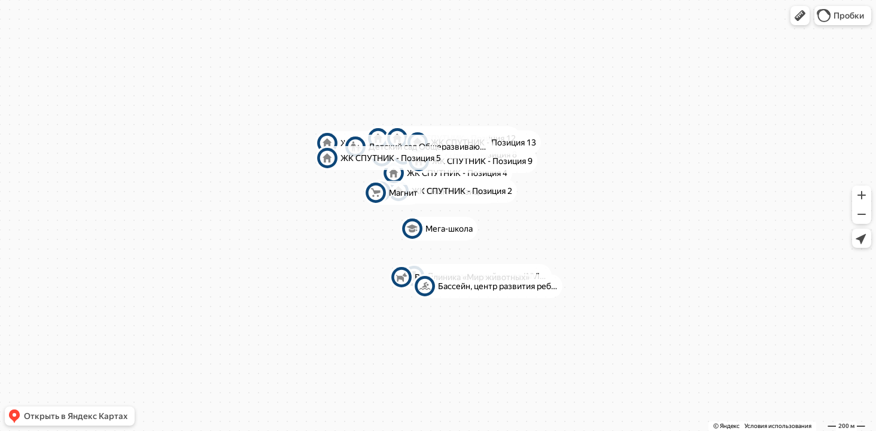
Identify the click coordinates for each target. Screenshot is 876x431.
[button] (800, 15)
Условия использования (777, 426)
